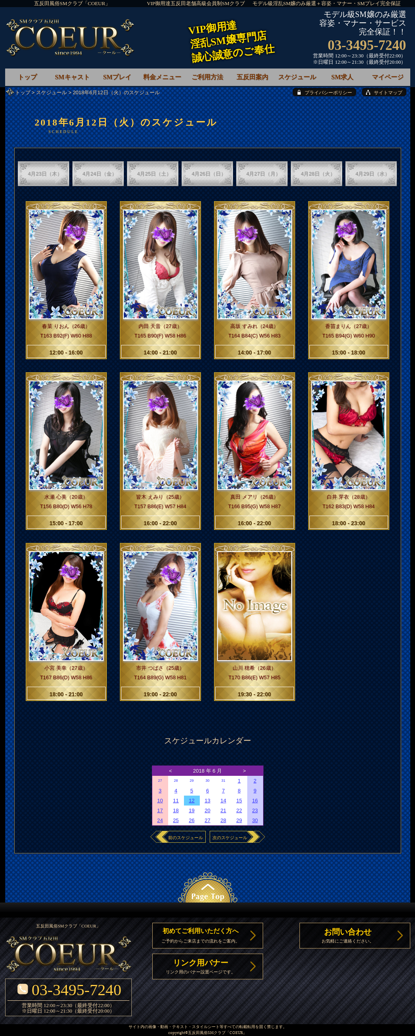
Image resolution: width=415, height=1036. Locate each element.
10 (160, 801)
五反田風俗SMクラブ (207, 1033)
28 (176, 781)
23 (255, 810)
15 (239, 801)
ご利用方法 (207, 77)
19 (191, 810)
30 (207, 781)
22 (239, 810)
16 (255, 801)
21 (223, 810)
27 (160, 781)
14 (223, 801)
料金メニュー (162, 77)
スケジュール (51, 92)
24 (160, 820)
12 (191, 801)
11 (175, 801)
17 (160, 810)
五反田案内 (252, 77)
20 (207, 810)
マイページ (388, 77)
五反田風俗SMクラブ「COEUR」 (72, 3)
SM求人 (342, 77)
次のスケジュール (229, 837)
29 (191, 781)
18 (175, 810)
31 (223, 781)
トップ (22, 92)
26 (191, 820)
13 (207, 801)
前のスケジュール (185, 837)
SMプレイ (117, 77)
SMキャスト (72, 77)
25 (175, 820)
